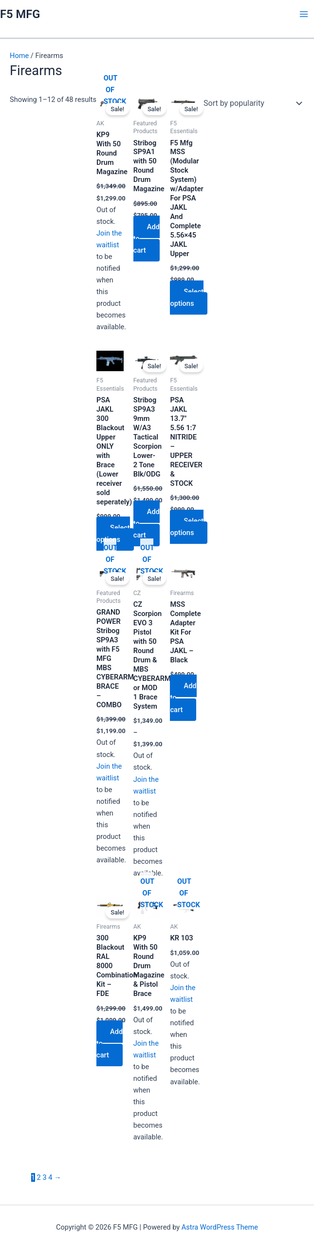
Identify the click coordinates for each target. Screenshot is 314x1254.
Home (19, 55)
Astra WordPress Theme (220, 1227)
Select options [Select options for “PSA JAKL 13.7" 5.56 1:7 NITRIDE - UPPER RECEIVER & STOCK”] (186, 527)
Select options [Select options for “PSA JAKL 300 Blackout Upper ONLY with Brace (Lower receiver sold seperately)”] (113, 533)
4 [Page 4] (50, 1177)
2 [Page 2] (39, 1177)
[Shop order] (250, 103)
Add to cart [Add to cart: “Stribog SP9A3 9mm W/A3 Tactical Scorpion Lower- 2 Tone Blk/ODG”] (146, 523)
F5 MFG (20, 14)
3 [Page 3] (44, 1177)
